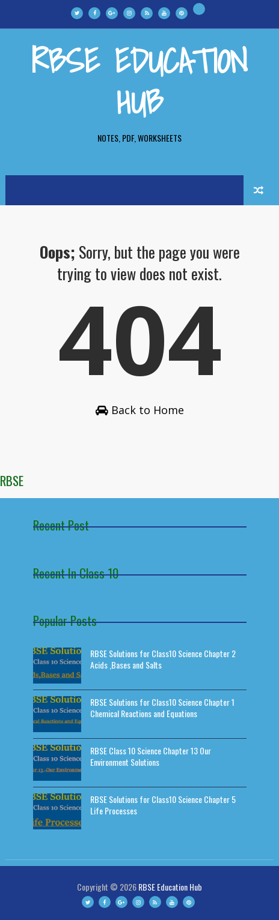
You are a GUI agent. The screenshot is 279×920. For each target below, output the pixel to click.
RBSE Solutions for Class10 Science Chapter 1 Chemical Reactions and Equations (162, 708)
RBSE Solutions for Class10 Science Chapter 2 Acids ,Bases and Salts (163, 659)
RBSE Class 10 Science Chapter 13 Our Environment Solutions (150, 756)
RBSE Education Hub (139, 81)
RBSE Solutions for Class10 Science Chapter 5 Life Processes (163, 805)
